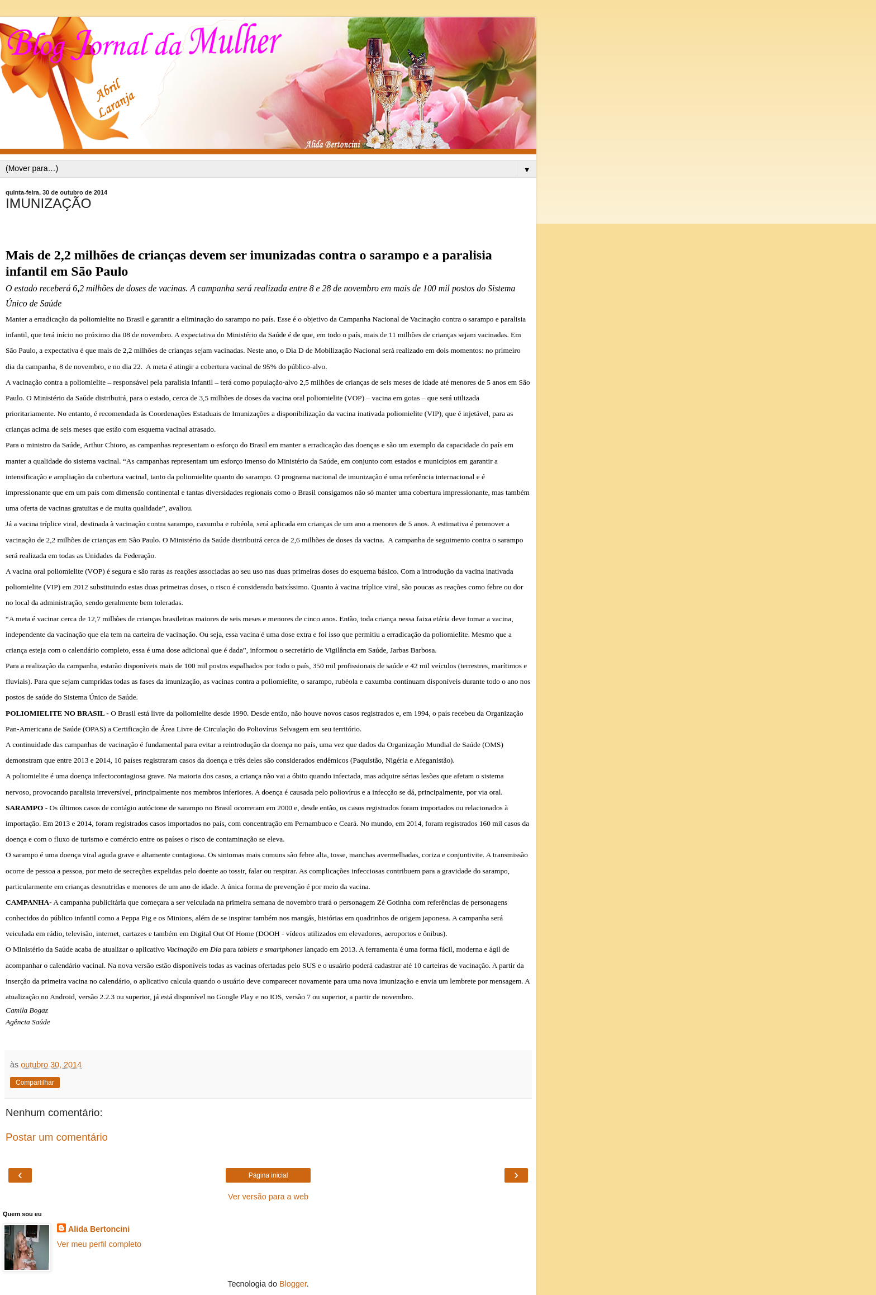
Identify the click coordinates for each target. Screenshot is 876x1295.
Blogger (293, 1283)
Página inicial (268, 1175)
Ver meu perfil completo (99, 1244)
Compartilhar (35, 1082)
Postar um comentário (57, 1137)
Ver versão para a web (268, 1196)
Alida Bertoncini (99, 1229)
